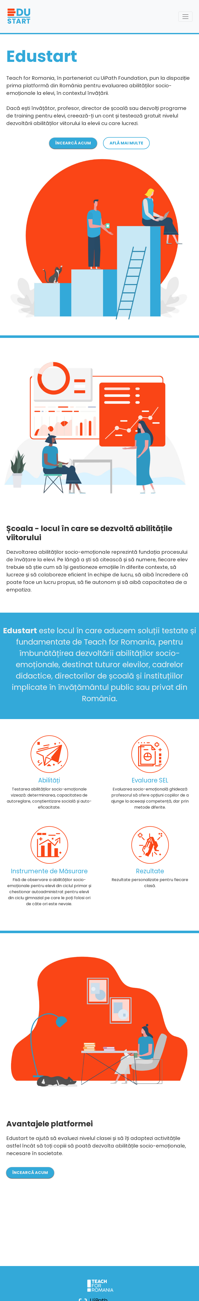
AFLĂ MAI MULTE (126, 143)
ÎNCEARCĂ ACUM (73, 143)
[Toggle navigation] (185, 17)
